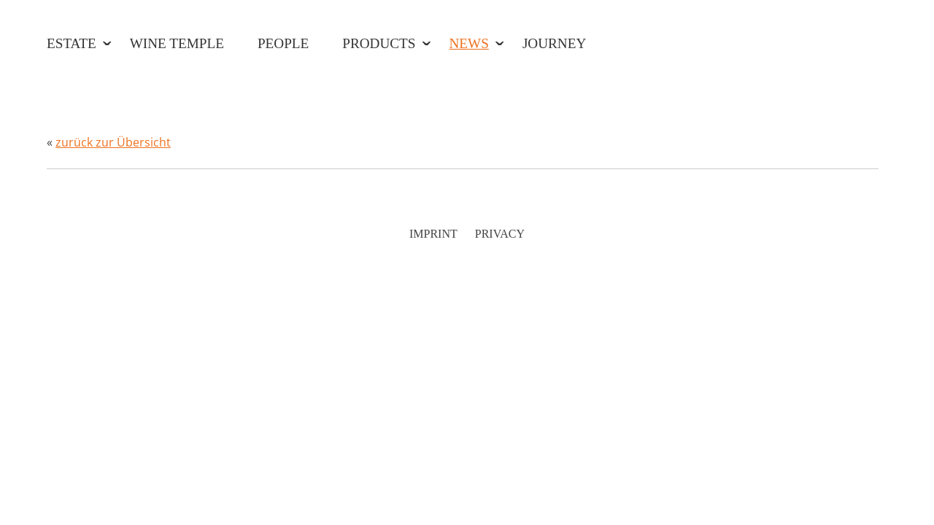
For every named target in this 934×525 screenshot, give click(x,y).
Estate (71, 43)
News (469, 43)
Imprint (433, 234)
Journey (554, 43)
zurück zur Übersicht (113, 142)
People (283, 43)
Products (378, 43)
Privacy (500, 234)
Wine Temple (177, 43)
